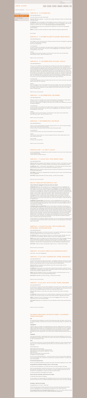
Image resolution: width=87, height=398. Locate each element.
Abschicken (62, 2)
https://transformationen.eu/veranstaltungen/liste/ (55, 24)
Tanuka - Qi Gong (21, 6)
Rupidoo (57, 297)
